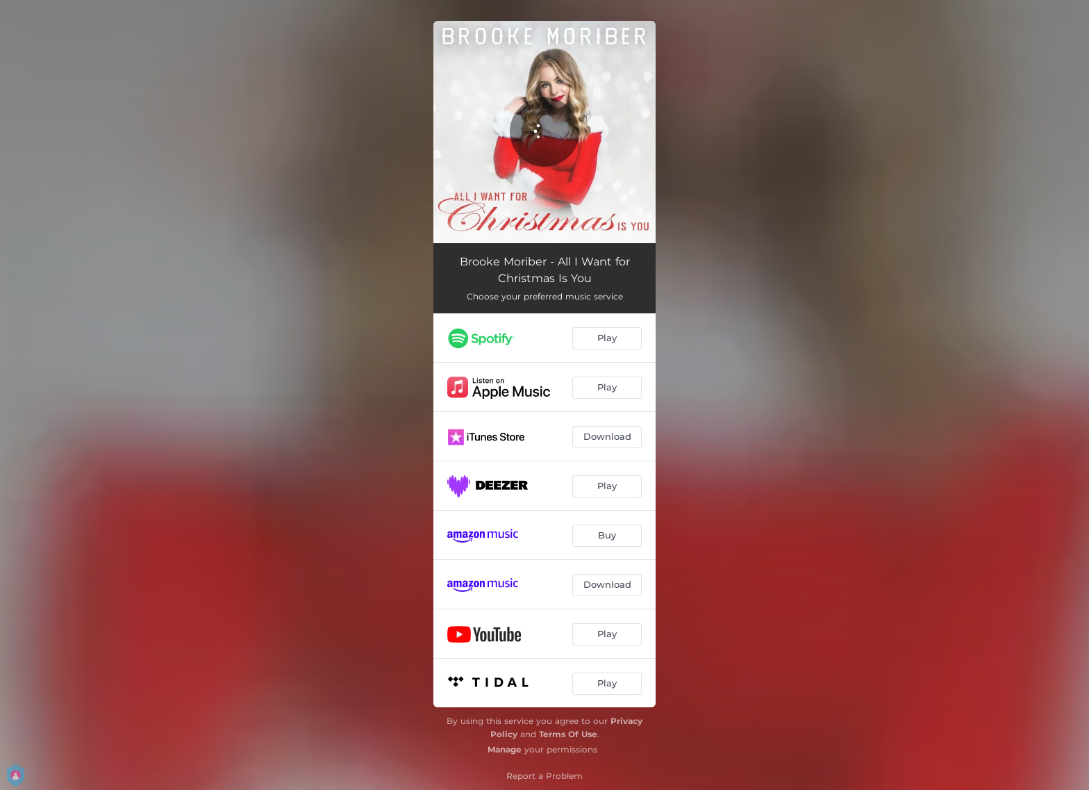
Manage (505, 749)
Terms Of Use (568, 734)
